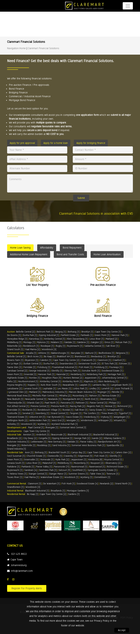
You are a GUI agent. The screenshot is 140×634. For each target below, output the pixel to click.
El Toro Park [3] (109, 363)
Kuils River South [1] (51, 384)
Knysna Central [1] (113, 459)
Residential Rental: (17, 494)
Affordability (46, 247)
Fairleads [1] (87, 335)
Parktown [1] (82, 402)
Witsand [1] (119, 420)
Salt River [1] (112, 345)
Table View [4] (97, 473)
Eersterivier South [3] (89, 363)
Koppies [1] (33, 384)
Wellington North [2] (17, 420)
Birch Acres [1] (35, 356)
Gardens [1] (73, 494)
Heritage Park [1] (116, 374)
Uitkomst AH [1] (37, 417)
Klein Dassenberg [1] (77, 338)
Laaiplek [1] (84, 384)
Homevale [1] (46, 459)
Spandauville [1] (114, 445)
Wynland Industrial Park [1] (64, 424)
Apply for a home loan (55, 142)
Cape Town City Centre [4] (100, 452)
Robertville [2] (14, 345)
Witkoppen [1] (105, 420)
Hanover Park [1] (120, 335)
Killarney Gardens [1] (114, 438)
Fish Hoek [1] (85, 367)
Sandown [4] (30, 470)
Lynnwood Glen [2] (17, 392)
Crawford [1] (119, 360)
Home (22, 48)
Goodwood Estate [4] (87, 483)
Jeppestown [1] (92, 377)
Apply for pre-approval (22, 142)
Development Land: (17, 427)
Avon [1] (29, 452)
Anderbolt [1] (42, 434)
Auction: (11, 331)
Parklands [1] (28, 466)
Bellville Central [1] (16, 356)
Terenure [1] (112, 473)
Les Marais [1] (64, 388)
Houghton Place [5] (51, 377)
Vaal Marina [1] (31, 477)
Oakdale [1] (69, 342)
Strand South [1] (15, 349)
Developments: (15, 431)
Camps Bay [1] (78, 452)
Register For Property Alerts (26, 588)
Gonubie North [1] (91, 370)
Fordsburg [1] (100, 367)
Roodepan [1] (47, 345)
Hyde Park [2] (62, 459)
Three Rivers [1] (109, 413)
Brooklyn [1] (87, 331)
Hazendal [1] (62, 374)
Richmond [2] (124, 406)
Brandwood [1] (82, 356)
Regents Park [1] (95, 406)
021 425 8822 (19, 553)
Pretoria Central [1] (40, 406)
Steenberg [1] (42, 413)
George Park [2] (82, 438)
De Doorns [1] (14, 335)
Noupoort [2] (97, 463)
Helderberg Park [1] (96, 374)
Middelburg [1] (14, 342)
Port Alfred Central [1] (18, 406)
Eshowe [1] (124, 363)
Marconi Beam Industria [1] (82, 392)
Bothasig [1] (73, 331)
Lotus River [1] (97, 338)
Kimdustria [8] (95, 459)
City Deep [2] (30, 438)
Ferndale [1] (29, 367)
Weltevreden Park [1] (39, 420)
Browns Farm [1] (15, 360)
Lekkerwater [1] (38, 441)
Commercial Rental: (17, 483)
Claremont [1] (104, 360)
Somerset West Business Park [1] (88, 445)
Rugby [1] (60, 345)
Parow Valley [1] (88, 441)
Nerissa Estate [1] (110, 395)
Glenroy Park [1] (72, 370)
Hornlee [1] (34, 377)
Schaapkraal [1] (114, 409)
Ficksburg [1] (43, 367)
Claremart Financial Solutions (43, 48)
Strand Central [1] (59, 413)
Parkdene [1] (13, 466)
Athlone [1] (43, 353)
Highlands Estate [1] (17, 377)
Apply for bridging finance (90, 142)
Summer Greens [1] (78, 473)
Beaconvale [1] (58, 434)
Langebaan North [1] (121, 384)
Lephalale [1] (49, 388)
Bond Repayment (72, 247)
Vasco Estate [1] (74, 417)
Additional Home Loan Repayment (28, 254)
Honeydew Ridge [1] (17, 338)
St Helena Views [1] (17, 473)
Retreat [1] (110, 406)
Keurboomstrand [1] (28, 381)
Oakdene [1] (83, 342)
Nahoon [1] (94, 395)
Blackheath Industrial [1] (79, 434)
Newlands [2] (106, 483)
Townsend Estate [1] (17, 417)
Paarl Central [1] (36, 427)
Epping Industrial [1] (49, 335)
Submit (81, 197)
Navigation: (13, 48)
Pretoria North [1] (59, 406)
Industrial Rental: (16, 490)
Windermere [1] (88, 420)
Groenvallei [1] (31, 459)
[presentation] (29, 200)
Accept (121, 630)
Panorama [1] (67, 402)
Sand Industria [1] (61, 445)
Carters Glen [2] (123, 452)
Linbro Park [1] (80, 388)
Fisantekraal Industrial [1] (64, 367)
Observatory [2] (113, 463)
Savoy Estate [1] (97, 409)
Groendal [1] (30, 374)
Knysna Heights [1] (16, 384)
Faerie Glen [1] (14, 367)
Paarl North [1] (52, 402)
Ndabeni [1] (56, 342)
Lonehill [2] (107, 388)
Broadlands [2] (14, 438)
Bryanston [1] (31, 360)
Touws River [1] (14, 477)
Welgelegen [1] (121, 417)
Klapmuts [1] (90, 381)
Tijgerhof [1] (125, 413)
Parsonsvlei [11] (61, 466)
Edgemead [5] (85, 455)
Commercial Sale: (16, 353)
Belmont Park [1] (45, 331)
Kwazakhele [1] (70, 384)
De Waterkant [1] (51, 483)
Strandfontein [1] (15, 487)
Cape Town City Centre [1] (108, 331)
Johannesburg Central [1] (114, 377)
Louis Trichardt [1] (124, 388)
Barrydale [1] (77, 353)
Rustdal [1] (68, 409)
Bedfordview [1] (106, 353)
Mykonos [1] (43, 342)
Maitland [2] (111, 338)
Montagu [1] (29, 342)
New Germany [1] (56, 441)
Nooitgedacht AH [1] (73, 399)
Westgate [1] (73, 420)
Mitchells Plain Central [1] (44, 395)
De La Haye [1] (14, 363)
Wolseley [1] (13, 424)
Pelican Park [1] (123, 342)
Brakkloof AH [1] (65, 356)
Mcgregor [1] (103, 392)
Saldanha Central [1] (94, 345)
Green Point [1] (102, 335)
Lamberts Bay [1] (100, 384)
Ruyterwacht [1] (74, 345)
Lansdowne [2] (14, 388)
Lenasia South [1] (32, 388)
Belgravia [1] (122, 353)
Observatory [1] (107, 399)
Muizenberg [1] (80, 395)
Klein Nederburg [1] (108, 381)
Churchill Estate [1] (36, 455)
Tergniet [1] (75, 413)
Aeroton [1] (28, 434)
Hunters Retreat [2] (72, 377)
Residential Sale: (16, 452)
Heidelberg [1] (78, 374)
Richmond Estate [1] (117, 466)
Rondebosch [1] (31, 345)
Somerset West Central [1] (73, 427)
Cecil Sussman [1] (16, 455)
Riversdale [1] (13, 409)
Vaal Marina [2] (32, 349)
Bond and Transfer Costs (70, 254)
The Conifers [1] (91, 413)
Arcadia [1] (31, 353)
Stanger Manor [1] (58, 473)
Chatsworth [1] (88, 360)
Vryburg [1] (106, 417)
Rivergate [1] (52, 427)
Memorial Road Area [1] (18, 395)
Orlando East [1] (35, 402)
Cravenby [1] (70, 455)
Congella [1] (44, 438)
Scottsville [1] (13, 413)
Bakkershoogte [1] (60, 353)
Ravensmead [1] (79, 466)
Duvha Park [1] (30, 335)
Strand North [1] (123, 483)
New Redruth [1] (15, 399)
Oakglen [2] (96, 342)
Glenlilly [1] (56, 370)
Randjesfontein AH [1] (109, 441)
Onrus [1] (108, 342)
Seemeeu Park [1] (48, 470)
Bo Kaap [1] (49, 356)
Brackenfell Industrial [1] (105, 434)
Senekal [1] (27, 413)
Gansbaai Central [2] (17, 370)
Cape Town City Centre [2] (66, 360)
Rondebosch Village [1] (49, 409)
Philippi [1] (114, 402)
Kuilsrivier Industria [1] (18, 441)
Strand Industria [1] (16, 448)
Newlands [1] (54, 399)
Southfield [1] (79, 470)
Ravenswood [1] (97, 466)
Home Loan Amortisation (107, 254)
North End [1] (91, 399)
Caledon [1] (45, 360)
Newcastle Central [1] (35, 399)
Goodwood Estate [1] (112, 370)
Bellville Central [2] (25, 331)
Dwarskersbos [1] (68, 363)
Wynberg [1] (43, 424)
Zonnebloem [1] (102, 477)
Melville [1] (117, 392)
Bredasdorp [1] (98, 356)
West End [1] (58, 420)
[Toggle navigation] (128, 5)
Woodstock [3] (49, 349)
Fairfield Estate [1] (70, 335)
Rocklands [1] (29, 409)
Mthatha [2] (65, 395)
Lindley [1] (94, 388)
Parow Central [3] (98, 402)
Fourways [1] (115, 367)
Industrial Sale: (15, 434)
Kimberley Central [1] (54, 338)
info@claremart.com (22, 570)
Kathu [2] (11, 381)
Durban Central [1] (32, 363)
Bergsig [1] (60, 331)
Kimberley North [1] (72, 381)
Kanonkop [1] (35, 338)
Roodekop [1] (43, 445)
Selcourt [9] (64, 470)
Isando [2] (97, 438)
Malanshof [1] (49, 463)
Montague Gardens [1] (78, 490)
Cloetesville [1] (54, 455)
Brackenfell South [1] (59, 452)
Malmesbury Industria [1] (54, 392)
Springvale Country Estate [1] (102, 470)
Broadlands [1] (58, 490)
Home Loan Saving (20, 247)
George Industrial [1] (39, 370)
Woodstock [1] (71, 477)
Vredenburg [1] (91, 417)
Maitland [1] (34, 392)
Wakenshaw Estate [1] (51, 477)
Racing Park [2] (77, 406)
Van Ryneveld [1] (55, 417)
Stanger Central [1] (38, 473)
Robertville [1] (28, 445)
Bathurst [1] (91, 353)
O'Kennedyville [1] (16, 402)
